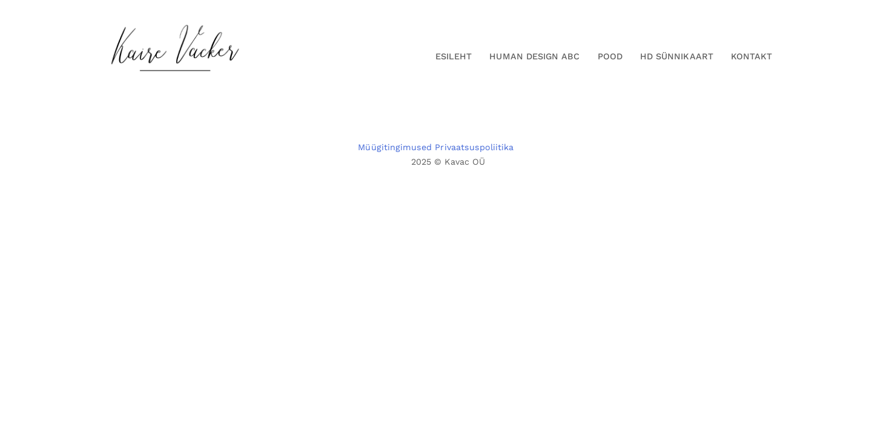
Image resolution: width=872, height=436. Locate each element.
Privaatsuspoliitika (474, 147)
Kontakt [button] (751, 56)
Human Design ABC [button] (534, 56)
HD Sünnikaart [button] (676, 56)
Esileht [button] (453, 56)
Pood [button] (610, 56)
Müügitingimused (395, 147)
